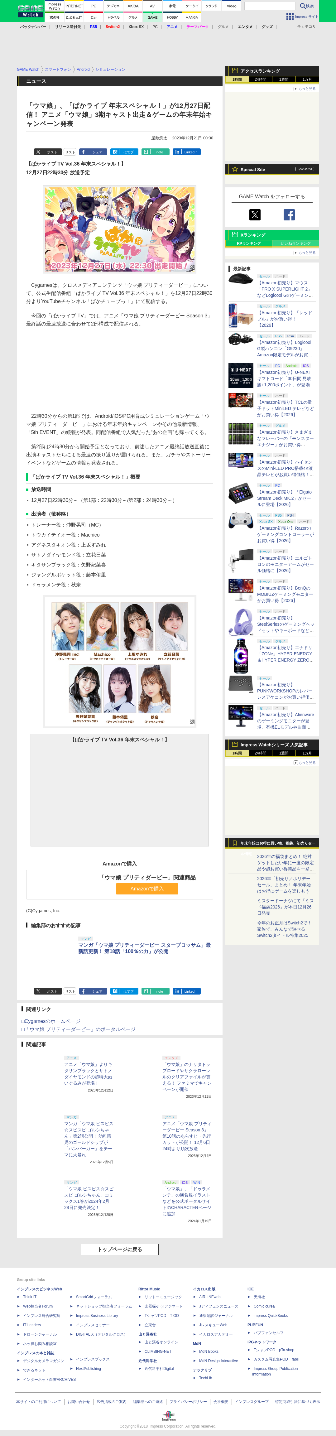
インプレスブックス (93, 1359)
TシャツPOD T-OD (162, 1315)
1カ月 (307, 79)
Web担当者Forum (38, 1306)
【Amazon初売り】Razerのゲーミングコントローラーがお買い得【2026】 (285, 534)
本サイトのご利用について (38, 1402)
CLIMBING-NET (158, 1351)
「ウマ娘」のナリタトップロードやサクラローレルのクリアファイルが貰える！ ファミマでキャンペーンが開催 (187, 1077)
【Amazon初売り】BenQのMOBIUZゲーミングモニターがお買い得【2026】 (285, 594)
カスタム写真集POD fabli (276, 1359)
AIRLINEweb (210, 1297)
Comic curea (264, 1306)
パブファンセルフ (269, 1333)
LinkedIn (191, 152)
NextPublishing (88, 1368)
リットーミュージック (163, 1297)
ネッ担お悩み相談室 (40, 1344)
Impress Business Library (97, 1315)
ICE (250, 1289)
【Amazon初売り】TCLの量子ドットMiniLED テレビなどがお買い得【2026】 (285, 408)
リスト (70, 152)
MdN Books (208, 1351)
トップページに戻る (119, 1249)
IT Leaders (32, 1325)
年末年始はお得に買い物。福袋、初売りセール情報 (278, 845)
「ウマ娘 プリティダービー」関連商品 (147, 878)
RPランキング (249, 243)
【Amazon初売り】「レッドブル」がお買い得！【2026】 (284, 319)
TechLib (205, 1378)
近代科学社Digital (159, 1368)
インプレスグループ (252, 1402)
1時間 (237, 79)
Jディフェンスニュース (218, 1306)
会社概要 (221, 1402)
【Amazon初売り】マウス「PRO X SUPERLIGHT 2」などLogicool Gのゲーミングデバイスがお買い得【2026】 (285, 295)
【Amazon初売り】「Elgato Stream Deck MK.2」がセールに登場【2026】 (284, 498)
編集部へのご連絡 (148, 1402)
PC (155, 27)
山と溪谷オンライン (161, 1342)
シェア (97, 152)
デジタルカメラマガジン (43, 1361)
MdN (197, 1344)
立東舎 (150, 1325)
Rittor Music (149, 1289)
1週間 (284, 79)
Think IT (29, 1297)
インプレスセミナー (93, 1325)
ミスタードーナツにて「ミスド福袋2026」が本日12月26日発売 (285, 907)
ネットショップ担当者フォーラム (104, 1306)
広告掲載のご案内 (112, 1402)
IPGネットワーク (261, 1342)
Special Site (253, 169)
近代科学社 (147, 1361)
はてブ (128, 152)
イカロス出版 (204, 1289)
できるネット (34, 1370)
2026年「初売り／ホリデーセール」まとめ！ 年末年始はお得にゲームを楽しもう (284, 885)
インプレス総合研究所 (41, 1315)
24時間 (260, 79)
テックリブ (202, 1370)
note (159, 152)
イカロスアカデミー (216, 1334)
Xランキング (253, 235)
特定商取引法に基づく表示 (297, 1402)
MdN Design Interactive (218, 1361)
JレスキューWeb (213, 1325)
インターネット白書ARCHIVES (49, 1379)
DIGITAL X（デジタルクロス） (101, 1334)
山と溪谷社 (147, 1334)
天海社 (259, 1297)
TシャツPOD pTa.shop (274, 1350)
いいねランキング (296, 243)
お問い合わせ (79, 1402)
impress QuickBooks (271, 1315)
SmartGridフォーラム (94, 1297)
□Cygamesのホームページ (51, 1021)
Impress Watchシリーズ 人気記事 (274, 744)
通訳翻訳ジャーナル (216, 1315)
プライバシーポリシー (188, 1402)
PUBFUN (255, 1325)
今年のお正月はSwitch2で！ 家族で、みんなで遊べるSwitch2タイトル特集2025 (284, 929)
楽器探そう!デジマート (164, 1306)
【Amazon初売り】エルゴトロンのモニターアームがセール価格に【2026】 (285, 564)
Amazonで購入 (147, 888)
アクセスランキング (260, 71)
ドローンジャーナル (40, 1334)
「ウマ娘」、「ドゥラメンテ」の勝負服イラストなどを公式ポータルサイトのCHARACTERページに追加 (186, 1201)
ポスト (52, 152)
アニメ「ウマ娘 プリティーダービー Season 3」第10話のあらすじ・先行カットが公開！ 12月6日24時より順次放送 (187, 1136)
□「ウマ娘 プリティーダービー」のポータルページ (79, 1029)
